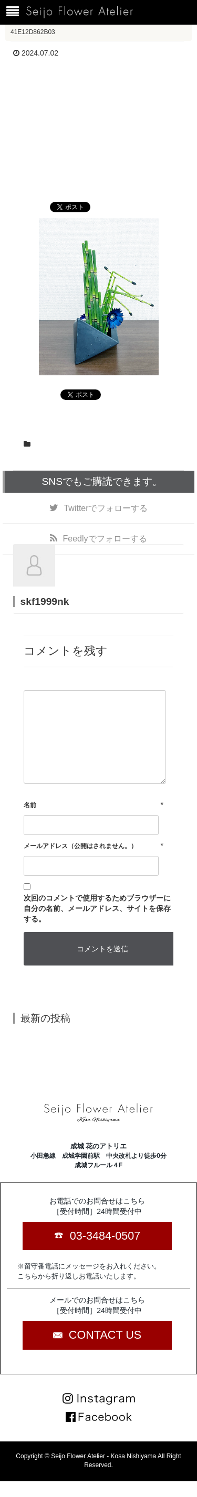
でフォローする (105, 508)
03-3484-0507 (105, 1235)
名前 (30, 805)
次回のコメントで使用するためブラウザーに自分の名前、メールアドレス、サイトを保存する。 (97, 908)
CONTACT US (105, 1334)
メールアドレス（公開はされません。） (80, 846)
